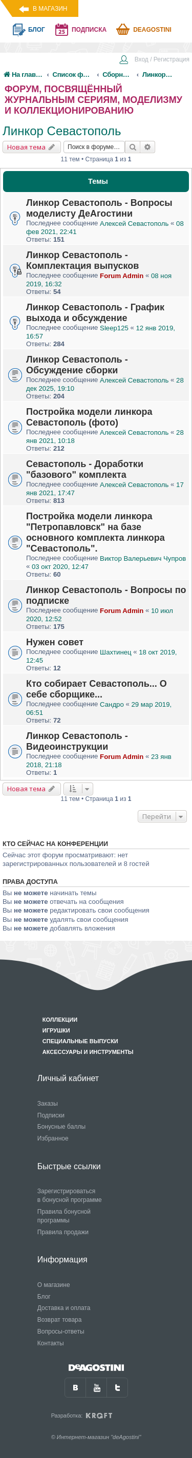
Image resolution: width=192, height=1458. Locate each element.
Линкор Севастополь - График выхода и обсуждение (95, 312)
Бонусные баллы (61, 1126)
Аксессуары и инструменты (88, 1052)
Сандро (112, 704)
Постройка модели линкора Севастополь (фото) (89, 417)
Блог (44, 1296)
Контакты (50, 1343)
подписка (89, 29)
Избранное (53, 1138)
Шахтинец (115, 652)
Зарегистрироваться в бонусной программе (69, 1195)
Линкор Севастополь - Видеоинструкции (77, 741)
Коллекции (59, 1020)
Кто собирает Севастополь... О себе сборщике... (96, 689)
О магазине (53, 1284)
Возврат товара (59, 1319)
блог (36, 29)
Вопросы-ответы (60, 1331)
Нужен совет (54, 642)
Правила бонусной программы (64, 1216)
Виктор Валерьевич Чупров (143, 558)
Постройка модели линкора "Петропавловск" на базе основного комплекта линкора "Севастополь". (95, 532)
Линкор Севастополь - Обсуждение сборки (77, 364)
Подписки (51, 1115)
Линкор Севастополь (62, 131)
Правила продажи (63, 1232)
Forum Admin (121, 276)
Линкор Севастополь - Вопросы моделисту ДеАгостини (99, 208)
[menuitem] (154, 60)
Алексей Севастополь (134, 223)
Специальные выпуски (80, 1041)
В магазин (50, 8)
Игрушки (56, 1030)
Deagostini (152, 29)
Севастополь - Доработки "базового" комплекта (84, 469)
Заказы (47, 1103)
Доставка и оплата (64, 1308)
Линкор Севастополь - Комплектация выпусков (82, 260)
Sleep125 (114, 328)
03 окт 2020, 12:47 (60, 566)
